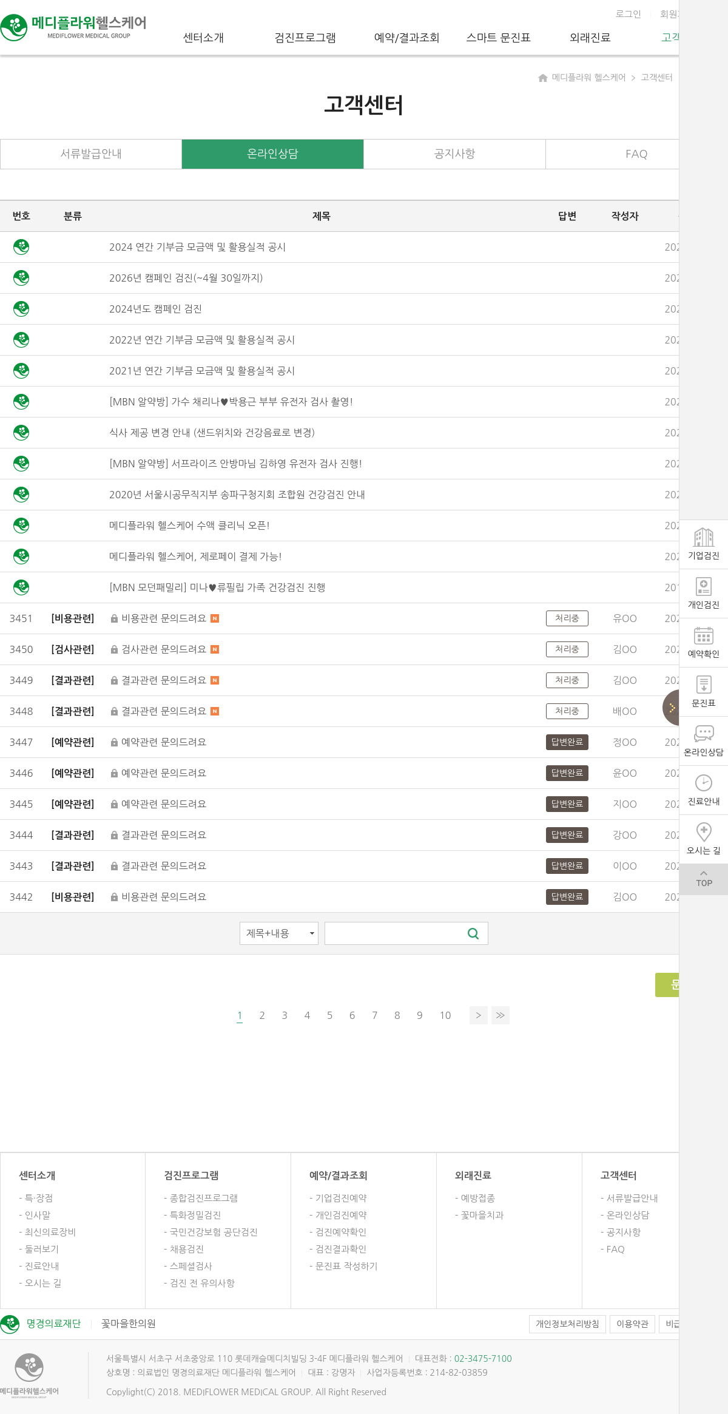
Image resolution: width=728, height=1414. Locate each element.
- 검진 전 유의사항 (199, 1283)
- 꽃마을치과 (479, 1215)
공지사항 (455, 154)
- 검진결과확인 (337, 1249)
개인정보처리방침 (567, 1324)
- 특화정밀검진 (192, 1215)
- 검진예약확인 (337, 1232)
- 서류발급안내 (629, 1198)
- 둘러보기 (39, 1249)
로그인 (628, 14)
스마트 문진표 (499, 38)
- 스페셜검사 (188, 1266)
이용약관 (632, 1324)
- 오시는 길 (40, 1283)
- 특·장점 (36, 1198)
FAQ (636, 154)
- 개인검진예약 (337, 1215)
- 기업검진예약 (337, 1198)
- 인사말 (34, 1215)
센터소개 (203, 38)
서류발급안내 (91, 154)
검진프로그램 (305, 38)
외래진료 (590, 38)
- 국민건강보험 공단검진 (211, 1232)
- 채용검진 (184, 1249)
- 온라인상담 (625, 1215)
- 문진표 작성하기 (343, 1266)
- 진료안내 (39, 1266)
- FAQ (613, 1249)
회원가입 (677, 14)
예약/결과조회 (407, 38)
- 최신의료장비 (47, 1232)
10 (445, 1015)
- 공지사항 (621, 1232)
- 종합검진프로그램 (201, 1198)
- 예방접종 (475, 1198)
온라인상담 (272, 154)
